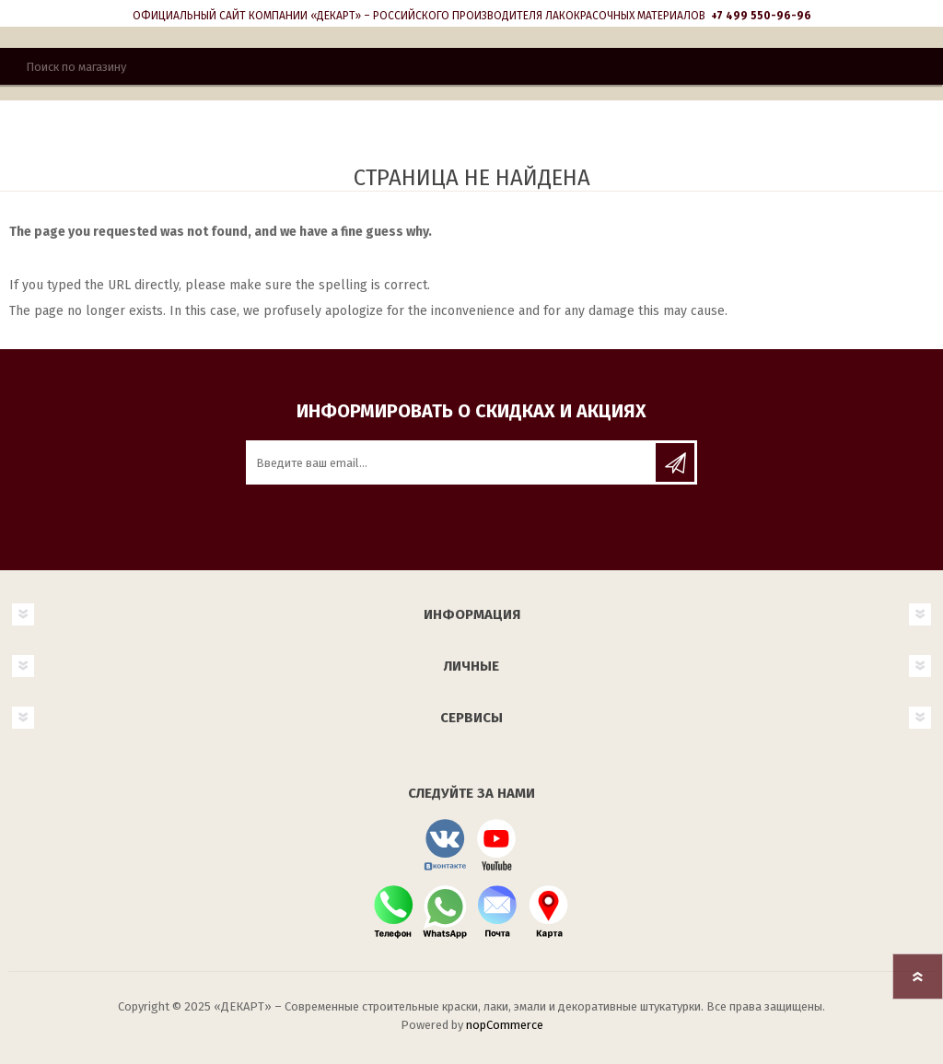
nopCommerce (504, 1025)
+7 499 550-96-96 (761, 15)
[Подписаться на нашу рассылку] (452, 462)
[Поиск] (471, 66)
